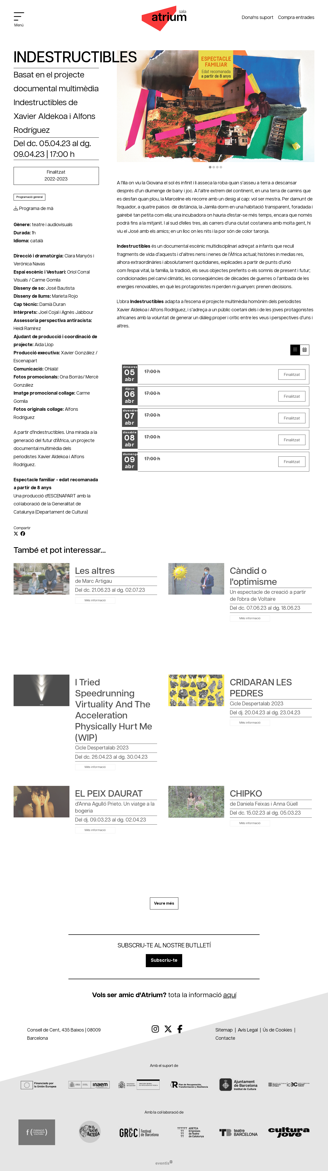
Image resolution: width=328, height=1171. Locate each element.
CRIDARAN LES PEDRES (261, 688)
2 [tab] (213, 167)
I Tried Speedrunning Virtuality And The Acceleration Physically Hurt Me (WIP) (113, 710)
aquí (229, 995)
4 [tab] (221, 167)
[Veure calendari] (304, 350)
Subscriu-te (164, 960)
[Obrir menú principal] (21, 19)
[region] (216, 110)
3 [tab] (217, 167)
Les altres (95, 571)
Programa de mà (33, 208)
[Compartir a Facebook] (22, 534)
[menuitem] (155, 1029)
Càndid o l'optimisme (253, 576)
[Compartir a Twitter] (16, 534)
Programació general (29, 197)
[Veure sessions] (295, 350)
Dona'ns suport (257, 17)
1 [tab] (210, 167)
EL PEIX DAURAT (109, 794)
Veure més (164, 903)
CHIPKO (246, 794)
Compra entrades (296, 17)
